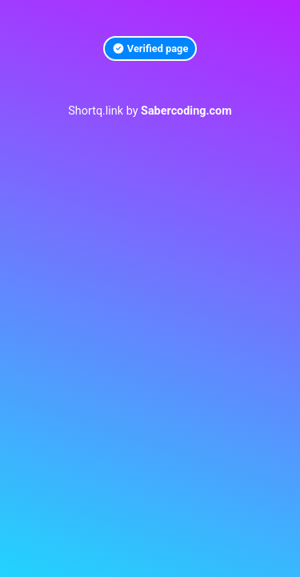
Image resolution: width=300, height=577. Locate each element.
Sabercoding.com (186, 111)
